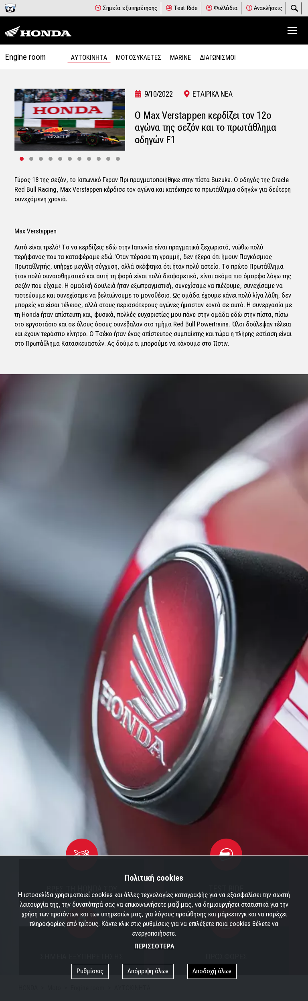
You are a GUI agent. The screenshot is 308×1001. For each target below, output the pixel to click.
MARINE (180, 57)
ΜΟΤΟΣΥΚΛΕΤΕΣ (138, 57)
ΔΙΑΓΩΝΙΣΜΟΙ (218, 57)
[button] (21, 159)
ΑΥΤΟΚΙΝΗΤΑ (89, 57)
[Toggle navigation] (292, 30)
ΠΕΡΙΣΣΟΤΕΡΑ (154, 946)
